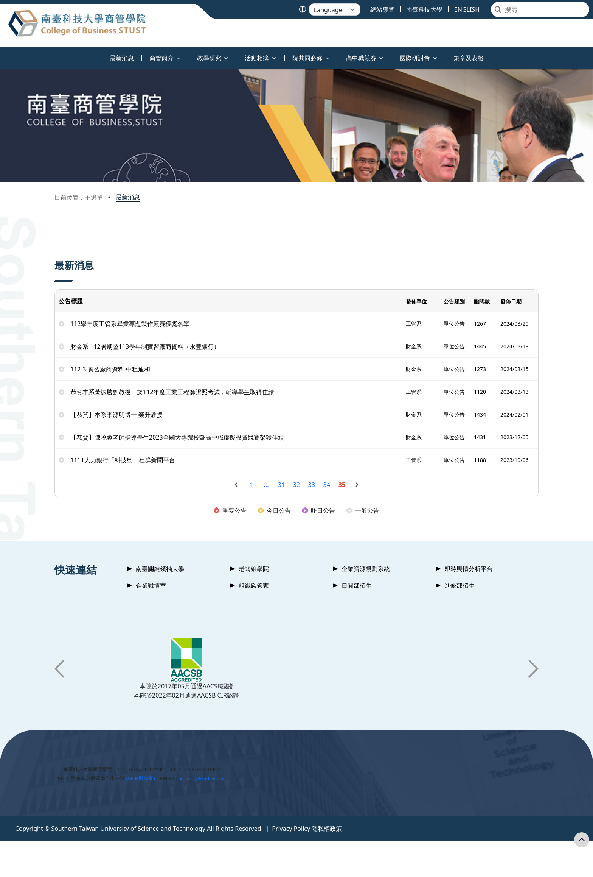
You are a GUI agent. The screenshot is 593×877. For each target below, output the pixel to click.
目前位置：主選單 (78, 197)
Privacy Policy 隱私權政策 (307, 828)
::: (2, 53)
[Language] (334, 9)
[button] (59, 669)
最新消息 (128, 197)
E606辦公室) (141, 778)
